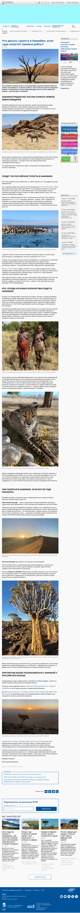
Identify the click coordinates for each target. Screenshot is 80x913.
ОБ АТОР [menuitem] (73, 26)
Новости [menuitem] (6, 26)
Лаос (13, 864)
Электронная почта (9, 801)
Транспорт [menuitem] (30, 26)
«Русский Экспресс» (46, 187)
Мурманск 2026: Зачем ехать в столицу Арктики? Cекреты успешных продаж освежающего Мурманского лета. (68, 211)
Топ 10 (64, 155)
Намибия (5, 763)
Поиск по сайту (73, 2)
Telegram (48, 2)
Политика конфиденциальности (11, 886)
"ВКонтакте (29, 773)
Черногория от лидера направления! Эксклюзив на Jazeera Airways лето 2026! (68, 243)
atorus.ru (36, 911)
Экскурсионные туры (66, 860)
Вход (53, 2)
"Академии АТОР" (26, 778)
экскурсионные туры (66, 856)
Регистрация (61, 2)
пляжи (35, 859)
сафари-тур (29, 859)
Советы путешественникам (69, 140)
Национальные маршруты (69, 148)
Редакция (25, 886)
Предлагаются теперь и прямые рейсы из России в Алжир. (21, 738)
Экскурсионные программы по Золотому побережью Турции (68, 232)
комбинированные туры (67, 858)
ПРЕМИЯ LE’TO (31, 31)
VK (43, 2)
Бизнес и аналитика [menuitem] (15, 26)
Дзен (37, 2)
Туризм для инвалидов (47, 31)
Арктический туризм (16, 31)
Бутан (4, 866)
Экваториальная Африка (48, 864)
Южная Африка (13, 763)
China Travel (15, 199)
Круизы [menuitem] (39, 26)
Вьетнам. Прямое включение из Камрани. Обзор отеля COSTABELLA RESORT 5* (68, 199)
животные (44, 866)
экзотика (20, 763)
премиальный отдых (8, 862)
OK (45, 2)
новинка (34, 857)
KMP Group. (41, 256)
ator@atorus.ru (16, 903)
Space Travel (7, 267)
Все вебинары (68, 250)
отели (23, 859)
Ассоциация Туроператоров (9, 2)
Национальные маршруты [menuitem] (58, 26)
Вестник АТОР (66, 133)
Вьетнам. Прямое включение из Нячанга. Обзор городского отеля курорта (68, 223)
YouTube (39, 3)
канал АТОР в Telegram (20, 771)
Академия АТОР (64, 31)
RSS (39, 886)
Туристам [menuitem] (46, 26)
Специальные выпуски (69, 125)
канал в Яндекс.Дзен (36, 771)
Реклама (33, 886)
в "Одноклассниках (40, 773)
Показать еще (40, 873)
